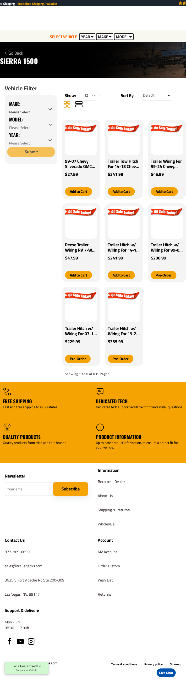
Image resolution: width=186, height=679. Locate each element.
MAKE (105, 36)
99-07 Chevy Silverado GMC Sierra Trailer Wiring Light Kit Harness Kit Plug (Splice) (80, 164)
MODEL (124, 36)
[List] (79, 105)
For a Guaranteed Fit (26, 668)
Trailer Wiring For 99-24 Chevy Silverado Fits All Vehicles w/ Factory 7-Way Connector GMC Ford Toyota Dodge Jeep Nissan (166, 164)
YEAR (87, 36)
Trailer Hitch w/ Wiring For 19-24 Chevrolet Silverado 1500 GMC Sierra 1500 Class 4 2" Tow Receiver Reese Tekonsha (123, 331)
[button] (79, 191)
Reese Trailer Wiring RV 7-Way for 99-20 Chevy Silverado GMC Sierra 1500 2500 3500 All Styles (81, 247)
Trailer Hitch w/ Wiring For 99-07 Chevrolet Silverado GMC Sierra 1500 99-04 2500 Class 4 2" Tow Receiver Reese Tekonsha (166, 247)
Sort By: (127, 95)
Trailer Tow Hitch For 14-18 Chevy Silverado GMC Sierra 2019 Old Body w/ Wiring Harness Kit (123, 164)
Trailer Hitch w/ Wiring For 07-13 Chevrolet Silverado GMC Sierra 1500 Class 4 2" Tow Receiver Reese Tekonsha (81, 331)
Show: (70, 95)
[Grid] (67, 105)
